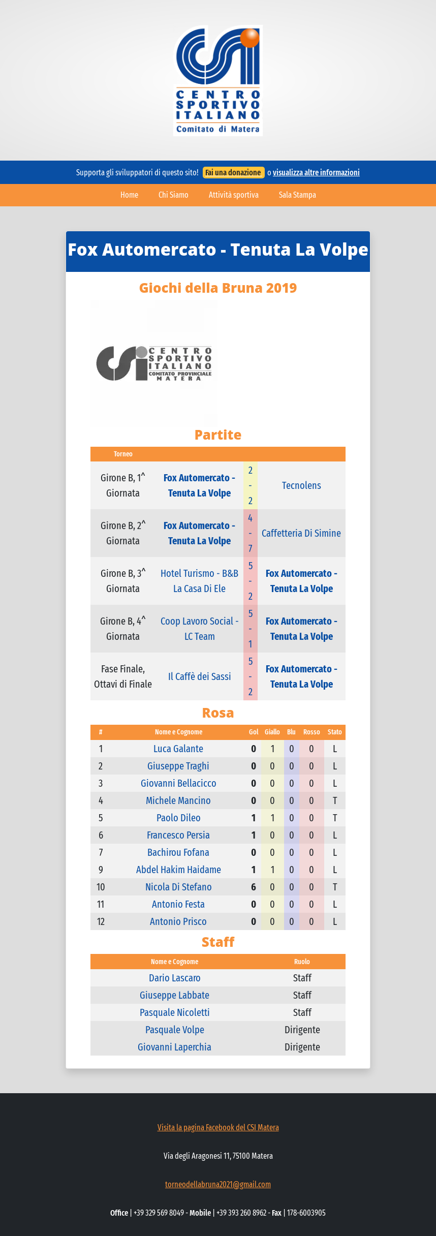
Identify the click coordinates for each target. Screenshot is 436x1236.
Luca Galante (178, 749)
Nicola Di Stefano (178, 887)
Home (129, 195)
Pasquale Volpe (174, 1030)
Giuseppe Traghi (178, 766)
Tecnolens (301, 485)
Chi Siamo (174, 195)
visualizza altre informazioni (316, 172)
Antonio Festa (178, 904)
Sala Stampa (297, 195)
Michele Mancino (178, 800)
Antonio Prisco (178, 921)
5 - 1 (250, 628)
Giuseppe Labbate (174, 995)
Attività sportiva (234, 195)
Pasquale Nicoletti (175, 1012)
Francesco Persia (178, 835)
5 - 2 (250, 581)
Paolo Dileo (179, 818)
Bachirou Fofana (178, 852)
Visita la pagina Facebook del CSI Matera (218, 1127)
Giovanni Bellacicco (178, 783)
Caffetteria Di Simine (301, 533)
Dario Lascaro (175, 978)
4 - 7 (250, 533)
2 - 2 (250, 485)
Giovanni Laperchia (174, 1047)
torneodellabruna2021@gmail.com (218, 1184)
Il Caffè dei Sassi (199, 676)
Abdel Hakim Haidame (178, 869)
